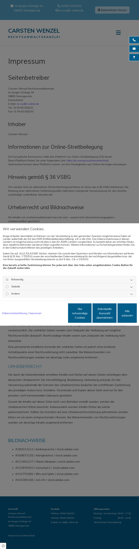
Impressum (35, 303)
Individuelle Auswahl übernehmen (86, 314)
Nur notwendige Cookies (51, 315)
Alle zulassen (120, 314)
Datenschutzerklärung (14, 303)
